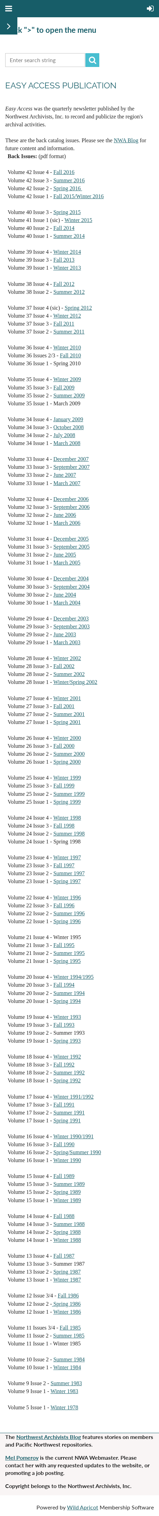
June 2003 (64, 634)
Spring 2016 (67, 188)
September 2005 (71, 547)
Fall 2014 (64, 228)
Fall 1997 (64, 865)
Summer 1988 (69, 1224)
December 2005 (71, 539)
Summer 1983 (66, 1383)
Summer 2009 (69, 395)
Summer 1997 (69, 873)
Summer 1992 (69, 1072)
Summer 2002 (69, 674)
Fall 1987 (64, 1256)
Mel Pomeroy (22, 1457)
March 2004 (67, 603)
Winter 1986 (67, 1312)
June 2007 (64, 475)
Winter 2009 (67, 379)
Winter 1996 (67, 897)
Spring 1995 (67, 961)
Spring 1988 (67, 1232)
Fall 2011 (63, 324)
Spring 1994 (67, 1001)
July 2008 (64, 435)
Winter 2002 (67, 658)
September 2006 (71, 507)
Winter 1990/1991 (73, 1136)
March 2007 (67, 483)
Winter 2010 (67, 347)
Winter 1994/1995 (73, 977)
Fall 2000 (64, 746)
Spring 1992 (67, 1080)
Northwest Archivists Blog (48, 1436)
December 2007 (71, 459)
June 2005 (64, 555)
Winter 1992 (67, 1057)
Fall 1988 (64, 1216)
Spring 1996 (67, 921)
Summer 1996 (69, 913)
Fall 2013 (64, 260)
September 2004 (71, 587)
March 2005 (67, 563)
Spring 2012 (78, 308)
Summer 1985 (68, 1336)
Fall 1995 (64, 945)
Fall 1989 (64, 1176)
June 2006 (64, 515)
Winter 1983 (64, 1391)
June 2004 (64, 595)
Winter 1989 (67, 1200)
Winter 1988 (67, 1240)
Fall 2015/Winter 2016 (78, 196)
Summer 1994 (69, 993)
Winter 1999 (67, 778)
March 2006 (67, 523)
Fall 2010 (70, 355)
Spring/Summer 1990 (77, 1152)
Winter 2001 (67, 698)
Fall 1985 (70, 1328)
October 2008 (68, 427)
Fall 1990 (64, 1144)
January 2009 (68, 419)
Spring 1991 (67, 1120)
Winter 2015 (78, 220)
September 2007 (71, 467)
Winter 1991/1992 (73, 1097)
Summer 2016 (69, 180)
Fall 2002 (64, 666)
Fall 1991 (64, 1105)
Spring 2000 (67, 762)
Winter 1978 (64, 1407)
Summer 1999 (69, 794)
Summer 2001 (69, 714)
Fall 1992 (64, 1065)
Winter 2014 (67, 252)
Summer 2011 (69, 332)
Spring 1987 (67, 1272)
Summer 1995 (69, 953)
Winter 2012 (67, 316)
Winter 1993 (67, 1017)
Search (92, 60)
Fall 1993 (64, 1025)
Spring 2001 (67, 722)
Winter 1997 (67, 857)
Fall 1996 (64, 905)
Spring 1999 (67, 802)
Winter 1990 (67, 1160)
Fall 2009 (64, 387)
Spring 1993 (67, 1041)
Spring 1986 (66, 1304)
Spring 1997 (67, 881)
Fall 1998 (64, 826)
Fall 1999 (64, 786)
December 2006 (71, 499)
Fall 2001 (64, 706)
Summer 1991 (69, 1113)
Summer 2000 (69, 754)
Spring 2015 (67, 212)
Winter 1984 (67, 1367)
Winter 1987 (67, 1280)
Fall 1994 (64, 985)
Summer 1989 (69, 1184)
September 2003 (71, 626)
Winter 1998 (67, 818)
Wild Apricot (82, 1507)
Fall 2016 (64, 172)
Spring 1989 (67, 1192)
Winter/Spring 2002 (75, 682)
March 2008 (67, 443)
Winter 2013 (67, 268)
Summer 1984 (69, 1359)
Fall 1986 (68, 1295)
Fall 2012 (64, 284)
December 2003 (71, 618)
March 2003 (67, 642)
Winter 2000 (67, 738)
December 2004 (71, 578)
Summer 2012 (69, 292)
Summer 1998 (69, 834)
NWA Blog (126, 140)
